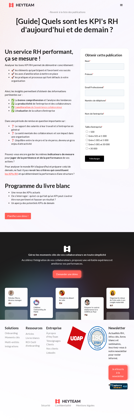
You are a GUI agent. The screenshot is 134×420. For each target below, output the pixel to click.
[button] (121, 5)
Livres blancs (33, 337)
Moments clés (12, 337)
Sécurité (45, 405)
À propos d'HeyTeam (52, 335)
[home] (61, 5)
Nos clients (52, 348)
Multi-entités (12, 342)
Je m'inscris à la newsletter (118, 373)
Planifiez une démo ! (18, 216)
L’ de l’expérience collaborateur (38, 107)
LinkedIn (50, 352)
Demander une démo (67, 274)
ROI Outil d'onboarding (33, 344)
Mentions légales (85, 405)
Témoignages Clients (53, 342)
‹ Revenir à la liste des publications (67, 12)
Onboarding (11, 333)
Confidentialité (63, 405)
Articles (30, 333)
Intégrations (11, 346)
